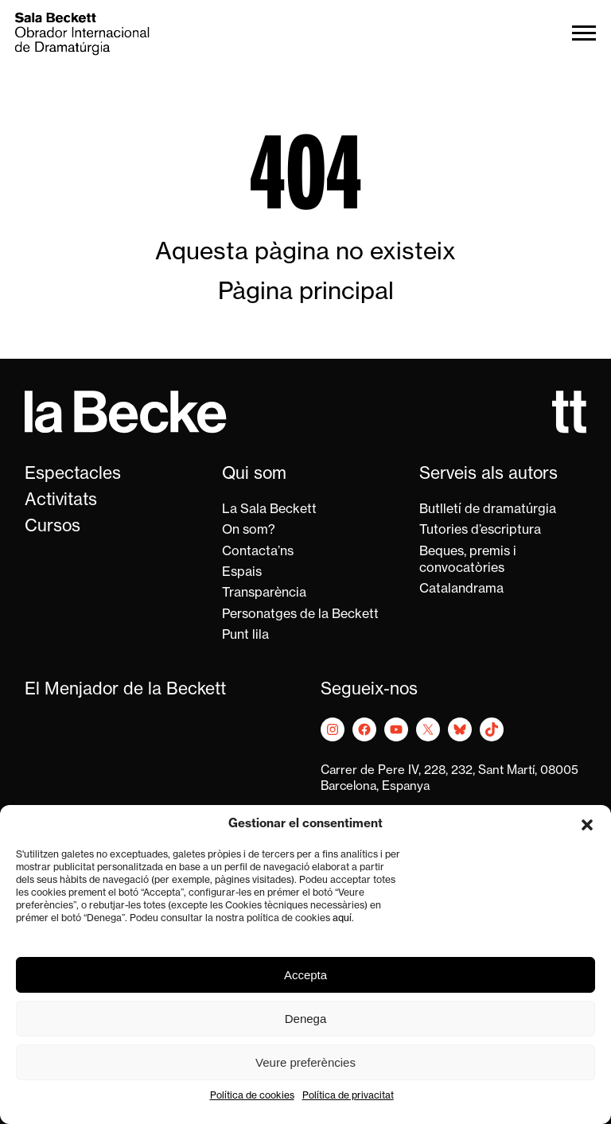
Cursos (52, 527)
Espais (242, 572)
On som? (248, 530)
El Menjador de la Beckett (125, 690)
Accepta (305, 975)
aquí (342, 919)
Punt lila (245, 635)
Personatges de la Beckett (300, 615)
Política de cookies (252, 1096)
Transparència (264, 593)
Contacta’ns (258, 552)
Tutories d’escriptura (480, 530)
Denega (306, 1018)
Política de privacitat (348, 1096)
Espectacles (73, 474)
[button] (587, 825)
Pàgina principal (306, 293)
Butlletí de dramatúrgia (487, 510)
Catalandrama (461, 589)
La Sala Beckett (269, 510)
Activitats (61, 500)
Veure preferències (305, 1062)
